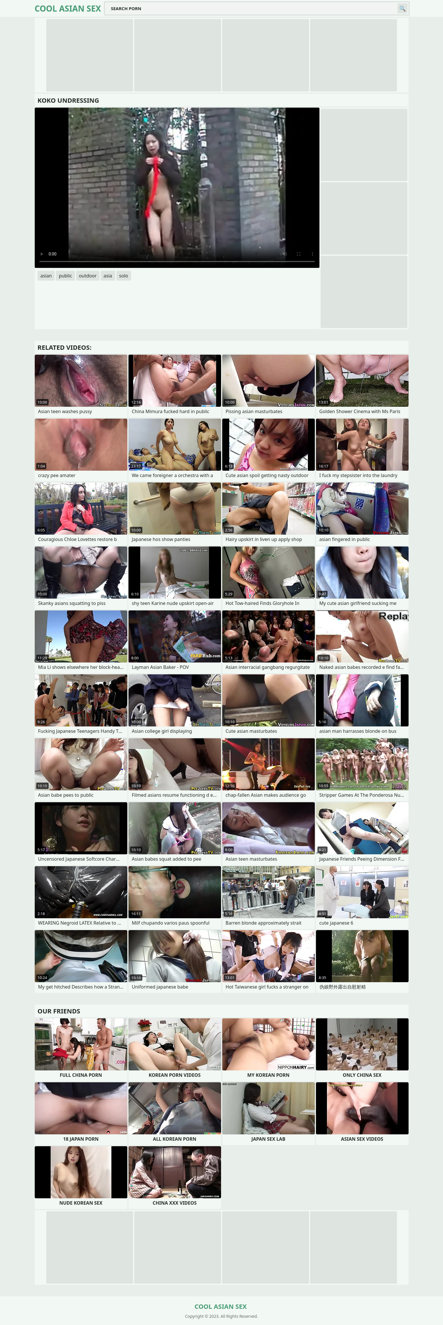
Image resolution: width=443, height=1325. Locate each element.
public (65, 276)
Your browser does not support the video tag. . (177, 188)
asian (46, 276)
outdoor (88, 276)
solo (123, 276)
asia (108, 276)
